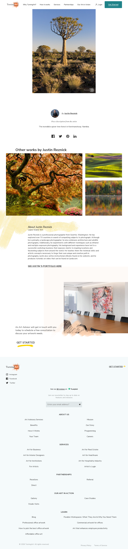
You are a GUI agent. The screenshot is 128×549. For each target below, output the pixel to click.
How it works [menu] (45, 4)
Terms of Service (100, 545)
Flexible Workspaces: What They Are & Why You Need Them (90, 517)
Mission (90, 419)
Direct (33, 485)
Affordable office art (33, 534)
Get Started (113, 4)
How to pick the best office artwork (34, 528)
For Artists (33, 466)
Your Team (33, 436)
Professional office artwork (33, 522)
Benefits (34, 425)
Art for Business (34, 449)
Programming (90, 431)
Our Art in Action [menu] (83, 4)
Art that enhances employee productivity (90, 528)
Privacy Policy (86, 545)
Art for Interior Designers (33, 455)
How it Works (34, 431)
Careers (90, 436)
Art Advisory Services (34, 419)
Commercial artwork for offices (90, 522)
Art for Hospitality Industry (90, 461)
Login (100, 4)
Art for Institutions (34, 461)
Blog (34, 517)
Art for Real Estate (90, 449)
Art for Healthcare (90, 455)
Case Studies (90, 498)
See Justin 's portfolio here (45, 266)
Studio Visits (33, 504)
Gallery (34, 498)
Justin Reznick (70, 113)
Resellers (34, 479)
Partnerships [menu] (69, 4)
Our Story (90, 425)
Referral (90, 479)
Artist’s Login (90, 466)
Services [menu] (57, 4)
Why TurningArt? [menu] (29, 4)
